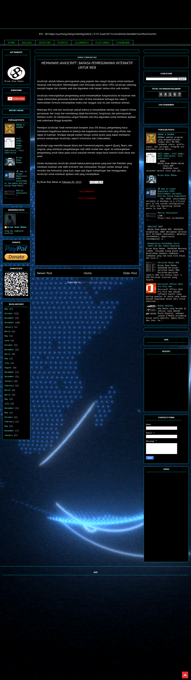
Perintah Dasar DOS (168, 263)
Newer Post (44, 273)
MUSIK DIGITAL (165, 306)
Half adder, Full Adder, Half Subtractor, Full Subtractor (171, 156)
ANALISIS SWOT (155, 227)
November (9, 318)
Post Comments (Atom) (94, 282)
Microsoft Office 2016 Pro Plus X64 (170, 285)
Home (88, 273)
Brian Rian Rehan (95, 17)
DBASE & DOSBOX (20, 126)
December (9, 323)
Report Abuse (16, 110)
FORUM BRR (123, 42)
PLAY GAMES (102, 42)
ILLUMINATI (82, 42)
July (7, 363)
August (8, 368)
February (9, 386)
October (9, 313)
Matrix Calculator (21, 193)
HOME (11, 42)
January (9, 327)
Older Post (130, 273)
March (7, 331)
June (7, 341)
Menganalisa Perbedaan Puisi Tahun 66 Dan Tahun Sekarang (164, 244)
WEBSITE (63, 42)
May (6, 309)
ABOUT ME (45, 42)
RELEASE (27, 42)
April (7, 354)
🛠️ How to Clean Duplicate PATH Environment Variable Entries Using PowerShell (172, 192)
